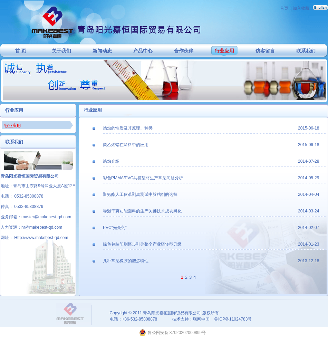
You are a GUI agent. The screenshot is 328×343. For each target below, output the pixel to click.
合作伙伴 (183, 51)
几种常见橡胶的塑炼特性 (125, 260)
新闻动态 (102, 51)
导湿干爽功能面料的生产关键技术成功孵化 (142, 211)
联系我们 (306, 51)
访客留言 (265, 51)
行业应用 (224, 51)
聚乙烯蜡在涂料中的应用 (125, 144)
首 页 (20, 51)
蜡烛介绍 (111, 161)
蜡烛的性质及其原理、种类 (128, 128)
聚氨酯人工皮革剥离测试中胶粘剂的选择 (140, 194)
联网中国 (201, 319)
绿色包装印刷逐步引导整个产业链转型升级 (142, 244)
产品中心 (143, 51)
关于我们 (61, 51)
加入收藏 (301, 8)
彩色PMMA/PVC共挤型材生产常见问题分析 (143, 177)
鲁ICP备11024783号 (233, 319)
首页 (284, 8)
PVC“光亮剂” (115, 227)
